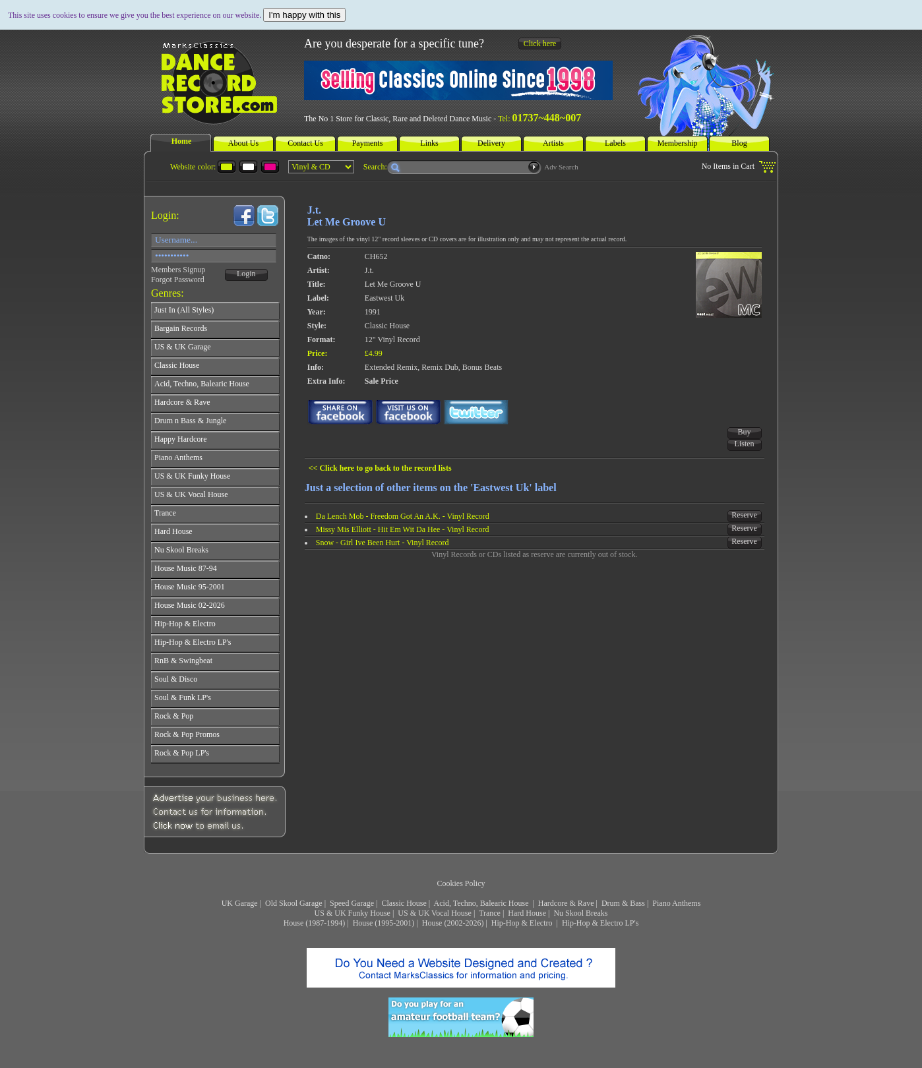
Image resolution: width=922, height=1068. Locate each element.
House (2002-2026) (453, 923)
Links (429, 143)
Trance (490, 913)
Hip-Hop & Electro (523, 923)
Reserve (744, 514)
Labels (615, 143)
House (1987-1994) (315, 923)
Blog (739, 143)
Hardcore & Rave (566, 903)
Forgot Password (177, 279)
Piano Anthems (676, 903)
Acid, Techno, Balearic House (482, 903)
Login (246, 273)
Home (181, 141)
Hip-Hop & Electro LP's (600, 923)
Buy (744, 431)
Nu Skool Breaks (580, 913)
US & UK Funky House (352, 913)
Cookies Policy (461, 883)
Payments (367, 143)
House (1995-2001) (384, 923)
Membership (678, 143)
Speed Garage (352, 903)
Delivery (491, 143)
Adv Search (561, 167)
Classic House (403, 903)
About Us (243, 143)
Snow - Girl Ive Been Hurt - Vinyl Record (382, 542)
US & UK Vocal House (435, 913)
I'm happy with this (304, 15)
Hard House (527, 913)
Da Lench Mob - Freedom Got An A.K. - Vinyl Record (402, 516)
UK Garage (240, 903)
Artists (553, 143)
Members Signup (178, 269)
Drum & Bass (623, 903)
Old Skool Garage (294, 903)
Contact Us (305, 143)
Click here (540, 43)
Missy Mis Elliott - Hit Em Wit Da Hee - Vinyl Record (402, 529)
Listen (744, 443)
